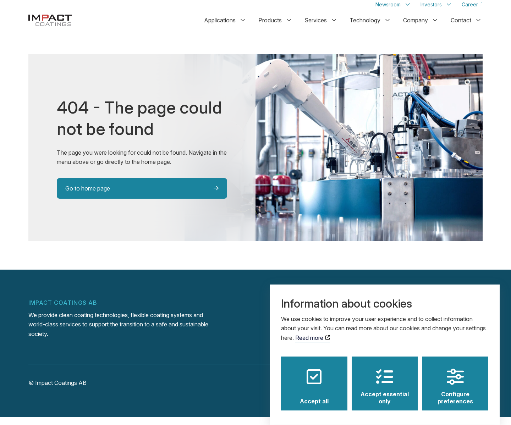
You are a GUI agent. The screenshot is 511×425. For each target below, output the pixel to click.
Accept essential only (385, 379)
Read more (312, 331)
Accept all (314, 379)
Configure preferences (455, 379)
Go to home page (87, 196)
